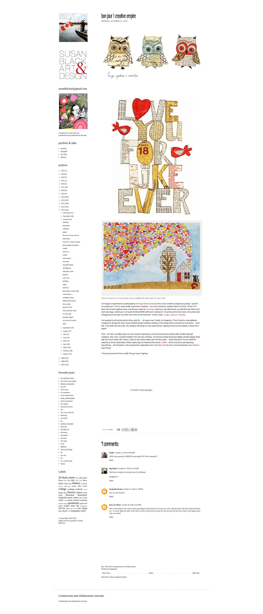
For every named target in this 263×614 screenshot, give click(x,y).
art (82, 483)
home (85, 493)
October (66, 219)
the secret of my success (71, 235)
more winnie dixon (67, 395)
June (65, 338)
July (64, 334)
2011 (63, 207)
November (67, 216)
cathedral (66, 229)
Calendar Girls (159, 345)
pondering (83, 500)
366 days (66, 222)
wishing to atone (68, 297)
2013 (63, 200)
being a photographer (68, 398)
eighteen (63, 447)
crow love (66, 278)
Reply (111, 460)
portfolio (64, 148)
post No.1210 (67, 307)
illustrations (82, 495)
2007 (63, 365)
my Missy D (65, 429)
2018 (63, 184)
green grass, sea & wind (71, 291)
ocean (61, 500)
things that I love (71, 508)
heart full (64, 427)
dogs (65, 493)
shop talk (75, 506)
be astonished (65, 392)
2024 (63, 174)
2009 (63, 358)
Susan (111, 429)
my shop (149, 309)
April (65, 344)
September (67, 328)
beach (85, 483)
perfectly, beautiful (67, 424)
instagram (64, 151)
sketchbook (83, 506)
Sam (70, 483)
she (62, 410)
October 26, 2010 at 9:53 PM (131, 505)
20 (61, 458)
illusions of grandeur (68, 384)
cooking (71, 489)
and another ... (67, 258)
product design (63, 503)
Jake (72, 480)
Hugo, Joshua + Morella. (175, 315)
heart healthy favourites (70, 245)
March (65, 347)
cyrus (85, 489)
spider (65, 232)
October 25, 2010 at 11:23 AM (128, 468)
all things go (67, 268)
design (61, 493)
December (66, 213)
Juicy (76, 480)
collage (62, 489)
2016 (63, 190)
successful (64, 418)
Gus (68, 480)
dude (64, 324)
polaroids (76, 500)
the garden (64, 435)
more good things (66, 449)
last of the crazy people (68, 381)
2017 (63, 187)
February (66, 351)
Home (151, 573)
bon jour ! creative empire (71, 242)
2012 (63, 203)
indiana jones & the (69, 301)
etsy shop (64, 154)
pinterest (63, 157)
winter (83, 511)
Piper (66, 483)
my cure (63, 455)
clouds (85, 486)
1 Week (164, 342)
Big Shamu (113, 468)
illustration (70, 495)
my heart (64, 438)
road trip (65, 288)
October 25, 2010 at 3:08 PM (133, 489)
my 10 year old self (67, 412)
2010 (63, 210)
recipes (67, 506)
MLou (85, 480)
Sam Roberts (193, 345)
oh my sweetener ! (67, 401)
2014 (63, 197)
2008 (63, 361)
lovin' (62, 444)
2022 (63, 181)
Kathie (111, 453)
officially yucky (68, 271)
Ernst (65, 480)
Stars (171, 345)
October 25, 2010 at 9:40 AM (125, 453)
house (60, 495)
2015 (63, 194)
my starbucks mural (67, 378)
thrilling (65, 281)
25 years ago (67, 314)
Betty (77, 478)
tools (69, 511)
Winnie (76, 483)
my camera (64, 404)
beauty (63, 464)
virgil (64, 284)
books (74, 486)
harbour (79, 492)
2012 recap (64, 390)
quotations (73, 503)
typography (75, 511)
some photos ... (68, 294)
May (65, 341)
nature (75, 497)
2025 (63, 171)
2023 (63, 177)
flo (62, 421)
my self (63, 387)
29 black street (66, 477)
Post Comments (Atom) (118, 577)
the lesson (64, 432)
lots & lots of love (67, 407)
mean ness (66, 225)
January (66, 354)
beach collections (64, 486)
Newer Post (106, 573)
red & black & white (69, 311)
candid (65, 248)
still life (62, 508)
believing (64, 415)
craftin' (65, 255)
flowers (71, 492)
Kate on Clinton (115, 505)
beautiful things (68, 265)
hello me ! (66, 252)
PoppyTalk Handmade (147, 304)
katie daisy (66, 239)
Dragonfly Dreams (116, 489)
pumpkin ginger (68, 317)
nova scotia (83, 498)
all (61, 452)
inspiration (63, 497)
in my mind (66, 304)
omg (65, 500)
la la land (66, 261)
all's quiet (64, 441)
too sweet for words (69, 320)
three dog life (63, 511)
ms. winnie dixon (66, 461)
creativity (79, 489)
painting (70, 500)
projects (65, 274)
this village (82, 508)
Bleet (85, 478)
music (70, 497)
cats (79, 486)
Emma (61, 480)
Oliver (61, 483)
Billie (81, 478)
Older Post (196, 573)
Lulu (80, 480)
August (65, 331)
